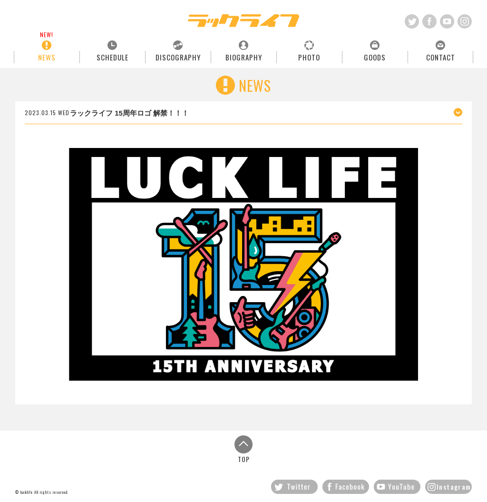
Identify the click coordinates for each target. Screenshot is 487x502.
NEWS (47, 56)
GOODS (375, 56)
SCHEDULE (112, 56)
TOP (243, 449)
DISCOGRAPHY (178, 56)
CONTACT (440, 56)
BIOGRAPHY (243, 56)
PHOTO (309, 56)
